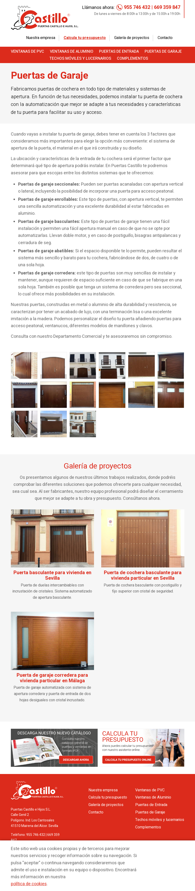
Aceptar (158, 851)
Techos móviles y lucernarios (80, 58)
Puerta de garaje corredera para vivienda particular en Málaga (52, 678)
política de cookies (29, 884)
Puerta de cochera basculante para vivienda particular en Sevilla (143, 575)
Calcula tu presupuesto (85, 38)
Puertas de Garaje (163, 51)
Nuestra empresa (40, 38)
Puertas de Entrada (119, 51)
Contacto (165, 38)
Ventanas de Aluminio (71, 51)
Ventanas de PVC (27, 51)
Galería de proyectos (131, 38)
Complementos (132, 58)
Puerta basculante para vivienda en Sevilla (52, 575)
